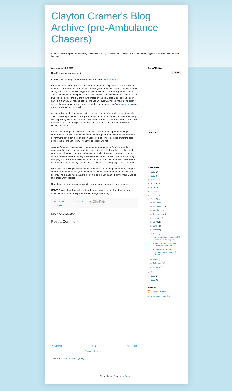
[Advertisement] (94, 320)
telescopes (63, 205)
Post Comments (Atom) (73, 358)
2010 (153, 180)
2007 (153, 191)
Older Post (132, 346)
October (157, 210)
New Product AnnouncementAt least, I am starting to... (166, 238)
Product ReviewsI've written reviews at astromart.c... (165, 244)
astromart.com (111, 79)
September (158, 214)
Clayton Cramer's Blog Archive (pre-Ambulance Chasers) (104, 27)
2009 (153, 183)
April (155, 233)
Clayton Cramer (158, 292)
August (156, 218)
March (156, 259)
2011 (153, 176)
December (158, 202)
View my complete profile (159, 296)
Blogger (128, 376)
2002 (153, 280)
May (155, 230)
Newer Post (57, 346)
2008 (153, 187)
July (155, 222)
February (157, 263)
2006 (153, 195)
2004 (153, 272)
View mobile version (94, 351)
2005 (153, 199)
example (124, 104)
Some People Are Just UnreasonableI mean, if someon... (164, 252)
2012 (153, 172)
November (158, 206)
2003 (153, 276)
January (157, 267)
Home (94, 346)
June (155, 226)
